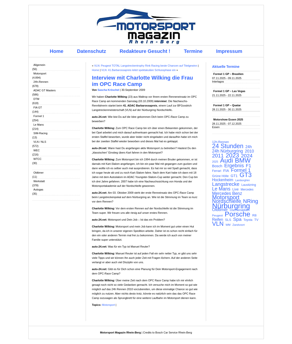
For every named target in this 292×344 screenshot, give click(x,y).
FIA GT (38, 107)
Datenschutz (91, 51)
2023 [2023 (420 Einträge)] (232, 155)
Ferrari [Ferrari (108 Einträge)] (216, 171)
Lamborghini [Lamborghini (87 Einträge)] (242, 180)
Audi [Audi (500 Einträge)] (226, 160)
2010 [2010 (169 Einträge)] (249, 151)
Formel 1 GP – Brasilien (228, 73)
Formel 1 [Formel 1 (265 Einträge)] (241, 170)
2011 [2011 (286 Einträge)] (218, 156)
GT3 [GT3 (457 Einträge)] (246, 175)
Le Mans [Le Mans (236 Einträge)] (221, 189)
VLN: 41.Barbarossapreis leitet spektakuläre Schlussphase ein (138, 70)
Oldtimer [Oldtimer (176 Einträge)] (220, 210)
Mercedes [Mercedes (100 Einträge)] (247, 189)
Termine (193, 51)
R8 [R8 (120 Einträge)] (254, 215)
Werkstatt (39, 181)
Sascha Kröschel (108, 89)
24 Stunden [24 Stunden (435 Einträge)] (228, 146)
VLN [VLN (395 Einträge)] (218, 224)
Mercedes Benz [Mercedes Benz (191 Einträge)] (227, 193)
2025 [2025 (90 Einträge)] (215, 161)
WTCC (38, 158)
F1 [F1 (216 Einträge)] (248, 166)
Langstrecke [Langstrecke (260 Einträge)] (226, 184)
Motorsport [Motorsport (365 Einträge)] (226, 197)
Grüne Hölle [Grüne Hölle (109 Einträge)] (220, 176)
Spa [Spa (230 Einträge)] (237, 219)
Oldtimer (39, 172)
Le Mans (39, 124)
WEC (37, 150)
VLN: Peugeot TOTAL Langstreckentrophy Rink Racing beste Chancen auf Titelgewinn (145, 65)
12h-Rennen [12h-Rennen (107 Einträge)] (220, 142)
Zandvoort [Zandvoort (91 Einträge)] (239, 224)
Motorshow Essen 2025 (228, 119)
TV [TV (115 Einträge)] (256, 220)
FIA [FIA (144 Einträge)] (226, 171)
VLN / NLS (40, 141)
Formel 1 (39, 116)
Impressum (229, 51)
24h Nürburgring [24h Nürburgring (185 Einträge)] (227, 151)
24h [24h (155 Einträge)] (248, 147)
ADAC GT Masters (45, 90)
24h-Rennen (41, 81)
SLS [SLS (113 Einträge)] (228, 220)
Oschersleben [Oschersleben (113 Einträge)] (240, 210)
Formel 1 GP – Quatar (227, 105)
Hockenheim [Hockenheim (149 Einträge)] (223, 180)
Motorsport (40, 73)
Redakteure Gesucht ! (145, 51)
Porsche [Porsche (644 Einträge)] (237, 214)
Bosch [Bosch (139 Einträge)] (217, 166)
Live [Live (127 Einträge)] (235, 189)
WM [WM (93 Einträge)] (228, 224)
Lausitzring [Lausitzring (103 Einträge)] (248, 185)
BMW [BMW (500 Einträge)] (243, 160)
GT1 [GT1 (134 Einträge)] (234, 176)
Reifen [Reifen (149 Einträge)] (217, 220)
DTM (36, 98)
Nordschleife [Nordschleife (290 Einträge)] (226, 201)
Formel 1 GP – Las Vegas (229, 91)
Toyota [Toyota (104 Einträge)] (248, 220)
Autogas (38, 189)
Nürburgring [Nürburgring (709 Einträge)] (231, 206)
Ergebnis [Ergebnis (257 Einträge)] (234, 165)
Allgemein (39, 64)
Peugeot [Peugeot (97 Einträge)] (217, 215)
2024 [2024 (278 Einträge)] (247, 156)
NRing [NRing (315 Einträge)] (250, 201)
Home (56, 51)
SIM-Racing (40, 133)
